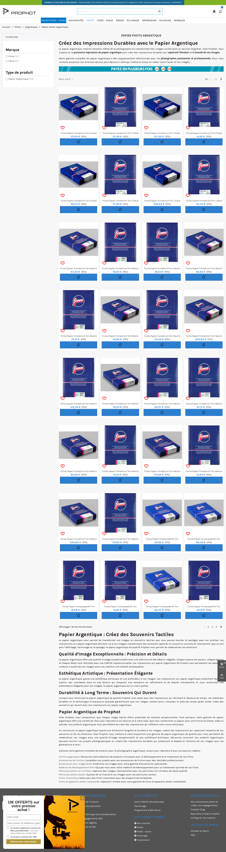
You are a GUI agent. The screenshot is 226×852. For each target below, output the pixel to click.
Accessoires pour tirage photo (75, 763)
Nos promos (142, 823)
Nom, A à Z (66, 79)
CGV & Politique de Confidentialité (97, 814)
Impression (142, 840)
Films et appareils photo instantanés (79, 781)
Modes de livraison (88, 801)
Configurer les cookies (203, 817)
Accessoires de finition (71, 760)
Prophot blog (198, 809)
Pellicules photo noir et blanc (75, 770)
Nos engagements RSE (90, 818)
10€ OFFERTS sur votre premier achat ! (24, 806)
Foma (13, 56)
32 (208, 79)
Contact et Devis (200, 830)
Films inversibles (68, 778)
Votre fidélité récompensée (149, 801)
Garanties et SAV (87, 826)
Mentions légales (87, 822)
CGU (80, 810)
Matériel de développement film (76, 767)
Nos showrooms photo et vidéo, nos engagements (204, 803)
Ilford (13, 61)
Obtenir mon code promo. (23, 841)
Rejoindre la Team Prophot (205, 813)
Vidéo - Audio (142, 831)
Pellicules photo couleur (72, 774)
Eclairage (141, 836)
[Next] (221, 79)
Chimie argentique (69, 756)
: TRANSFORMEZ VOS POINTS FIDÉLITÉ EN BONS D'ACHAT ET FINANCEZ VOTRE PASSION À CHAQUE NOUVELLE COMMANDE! (113, 2)
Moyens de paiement (89, 806)
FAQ (193, 835)
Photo (138, 827)
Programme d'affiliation (147, 810)
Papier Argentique (21, 78)
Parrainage (140, 806)
